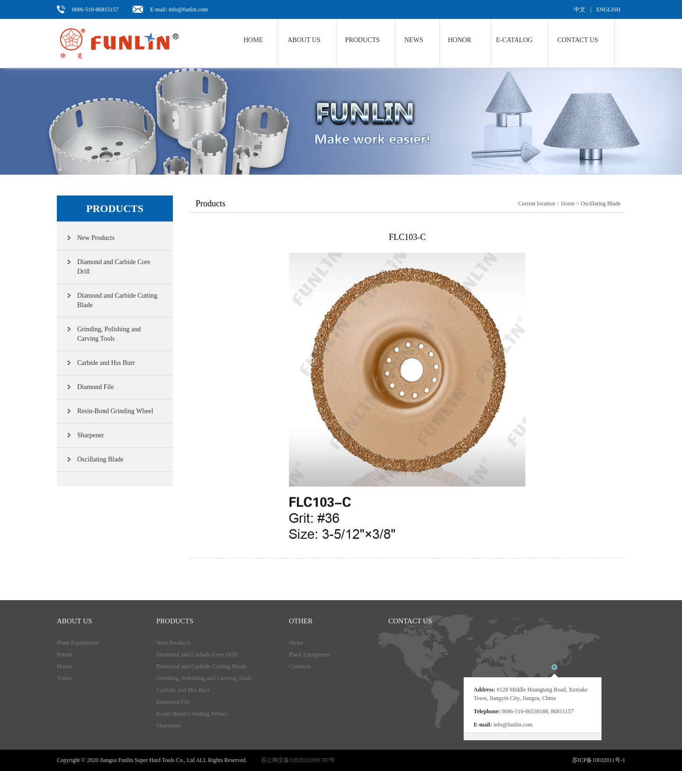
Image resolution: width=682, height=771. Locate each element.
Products (362, 40)
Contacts (300, 666)
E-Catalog (514, 40)
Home (253, 40)
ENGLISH (608, 9)
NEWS (413, 40)
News (296, 642)
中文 (579, 9)
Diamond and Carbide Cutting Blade (117, 300)
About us (303, 40)
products (174, 621)
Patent (64, 654)
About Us (74, 621)
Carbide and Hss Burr (106, 362)
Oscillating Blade (100, 459)
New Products (96, 237)
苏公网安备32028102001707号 (298, 760)
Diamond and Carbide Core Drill (113, 266)
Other (301, 621)
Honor (459, 40)
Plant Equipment (77, 642)
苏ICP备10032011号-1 (598, 760)
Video (64, 678)
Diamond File (95, 386)
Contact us (577, 40)
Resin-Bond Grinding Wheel (115, 411)
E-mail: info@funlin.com (179, 9)
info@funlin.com (513, 724)
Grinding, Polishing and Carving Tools (109, 334)
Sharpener (90, 435)
